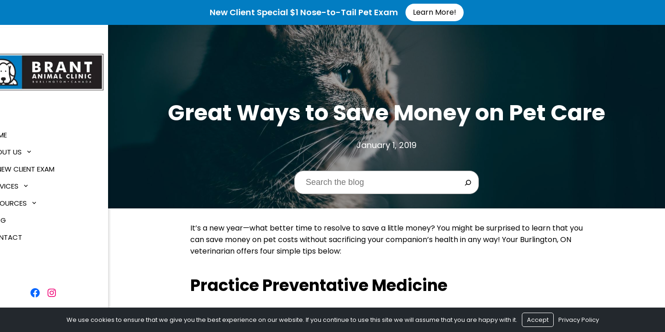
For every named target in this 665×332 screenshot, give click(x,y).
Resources (28, 200)
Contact (26, 234)
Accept (538, 319)
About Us (26, 149)
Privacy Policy (578, 319)
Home (18, 131)
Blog (18, 217)
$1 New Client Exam (42, 166)
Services (24, 183)
